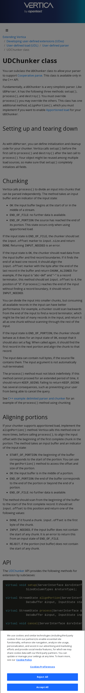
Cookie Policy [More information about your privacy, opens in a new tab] (24, 664)
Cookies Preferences (42, 671)
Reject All (42, 681)
